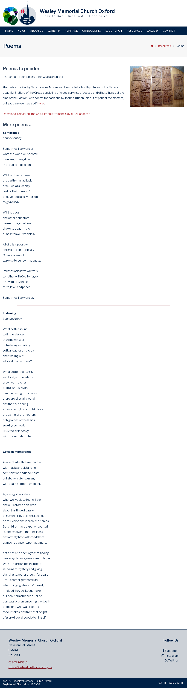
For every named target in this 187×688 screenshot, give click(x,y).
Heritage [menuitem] (71, 30)
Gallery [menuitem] (153, 30)
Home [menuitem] (9, 30)
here (40, 103)
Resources (164, 45)
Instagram (170, 655)
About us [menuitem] (36, 30)
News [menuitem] (21, 30)
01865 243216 (18, 662)
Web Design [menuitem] (176, 682)
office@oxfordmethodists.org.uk (30, 667)
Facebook (171, 650)
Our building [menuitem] (91, 30)
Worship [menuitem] (54, 30)
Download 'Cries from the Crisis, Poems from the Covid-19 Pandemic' (47, 114)
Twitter (172, 660)
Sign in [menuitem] (162, 682)
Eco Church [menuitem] (113, 30)
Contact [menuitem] (169, 30)
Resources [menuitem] (134, 30)
